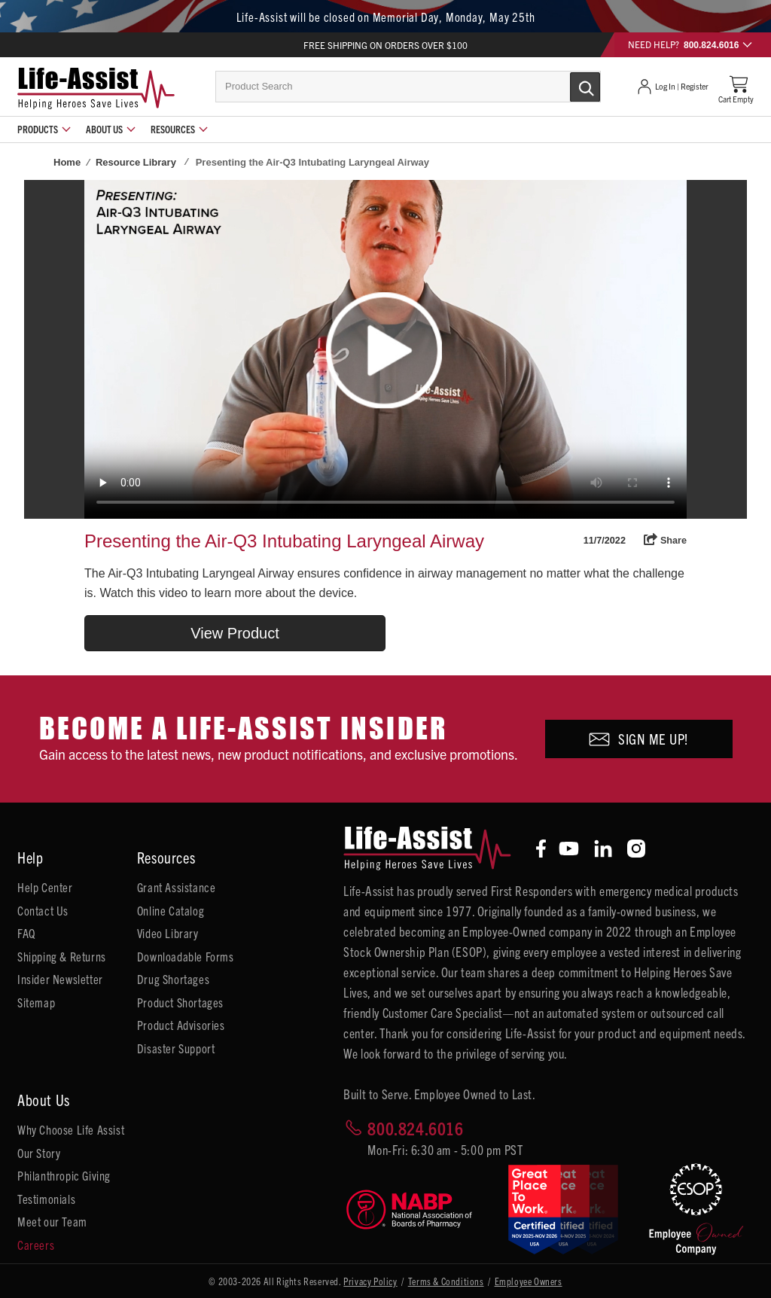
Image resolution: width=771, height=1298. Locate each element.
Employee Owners (528, 1281)
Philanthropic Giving (64, 1175)
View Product (234, 633)
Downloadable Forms (185, 956)
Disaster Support (176, 1048)
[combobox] (408, 86)
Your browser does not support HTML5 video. (385, 349)
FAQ (26, 932)
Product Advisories (181, 1024)
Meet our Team (52, 1221)
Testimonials (46, 1198)
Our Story (38, 1152)
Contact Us (43, 910)
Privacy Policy (370, 1281)
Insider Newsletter (60, 978)
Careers (35, 1244)
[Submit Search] (569, 85)
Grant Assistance (176, 886)
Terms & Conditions (446, 1281)
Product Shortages (180, 1002)
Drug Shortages (173, 978)
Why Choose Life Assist (70, 1129)
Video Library (168, 932)
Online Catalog (170, 910)
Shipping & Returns (61, 956)
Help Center (45, 886)
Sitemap (36, 1002)
